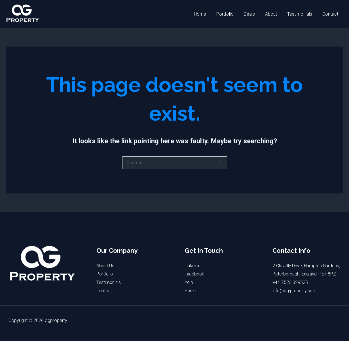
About (274, 14)
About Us (105, 265)
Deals (253, 14)
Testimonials (301, 14)
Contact (331, 14)
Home (206, 14)
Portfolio (230, 14)
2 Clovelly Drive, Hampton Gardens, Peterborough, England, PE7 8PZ (304, 274)
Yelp (189, 282)
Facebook (195, 274)
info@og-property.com (295, 299)
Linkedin (192, 265)
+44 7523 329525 (290, 291)
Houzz (191, 291)
